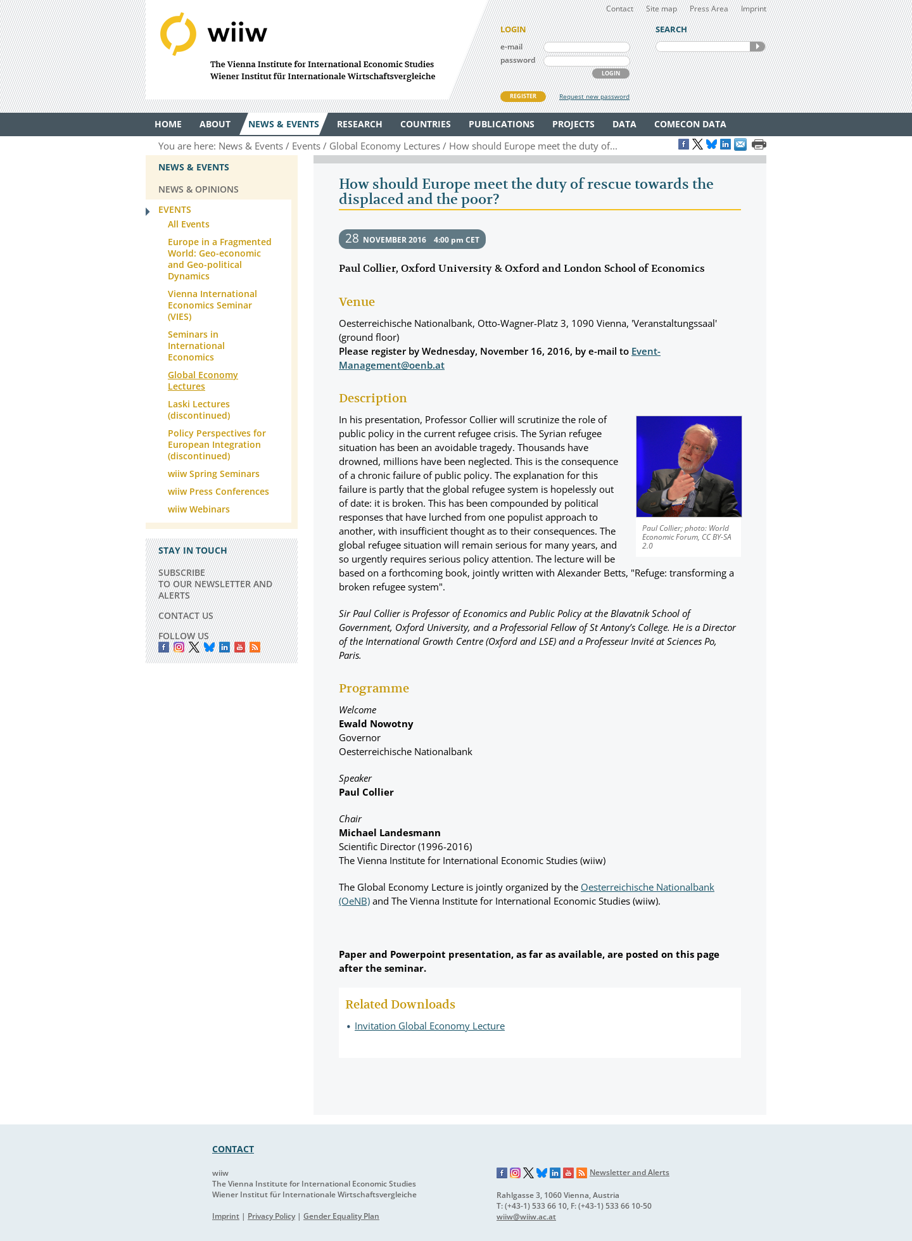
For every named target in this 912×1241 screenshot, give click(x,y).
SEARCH (757, 46)
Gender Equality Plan (341, 1216)
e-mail (511, 46)
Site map (661, 8)
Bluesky (209, 647)
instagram (179, 647)
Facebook (163, 647)
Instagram (515, 1173)
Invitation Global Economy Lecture (430, 1025)
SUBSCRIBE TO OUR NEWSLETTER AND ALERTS (215, 583)
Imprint (753, 8)
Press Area (709, 8)
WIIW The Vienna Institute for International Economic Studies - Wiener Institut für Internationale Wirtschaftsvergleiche (317, 49)
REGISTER (523, 96)
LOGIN (611, 73)
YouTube (239, 647)
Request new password (594, 96)
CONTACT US (185, 615)
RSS (255, 647)
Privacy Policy (271, 1216)
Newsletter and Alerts (629, 1172)
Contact (619, 8)
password (517, 59)
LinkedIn (224, 647)
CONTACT (233, 1149)
